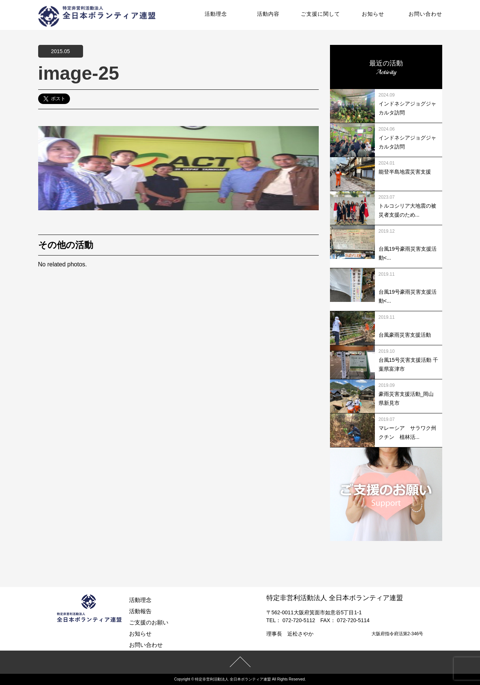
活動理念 (216, 14)
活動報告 (140, 611)
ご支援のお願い (148, 622)
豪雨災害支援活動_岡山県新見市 (406, 398)
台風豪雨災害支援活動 (405, 335)
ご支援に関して (320, 14)
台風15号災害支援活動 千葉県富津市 (408, 364)
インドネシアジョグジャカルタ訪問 (407, 108)
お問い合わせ (425, 14)
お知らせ (373, 14)
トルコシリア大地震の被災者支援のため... (407, 210)
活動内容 (268, 14)
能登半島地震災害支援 (405, 172)
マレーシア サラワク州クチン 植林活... (407, 432)
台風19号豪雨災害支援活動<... (408, 253)
